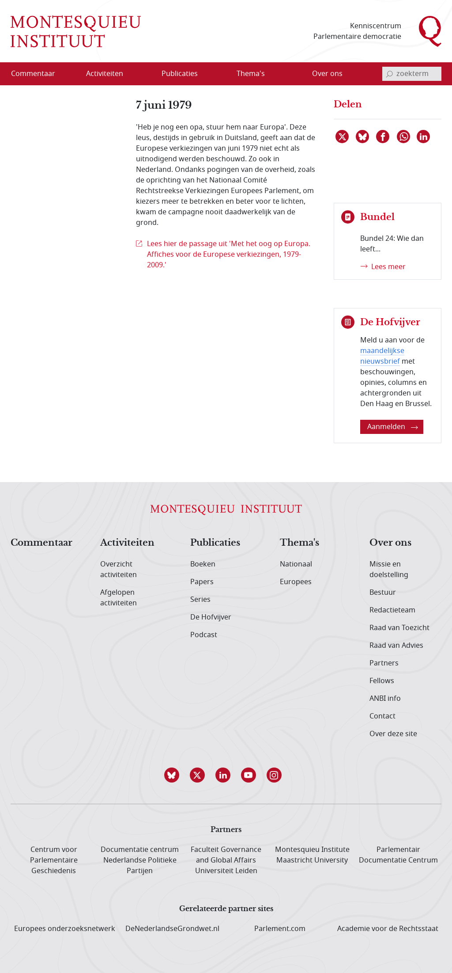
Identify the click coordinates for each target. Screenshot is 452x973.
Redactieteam (392, 610)
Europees (296, 582)
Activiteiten (127, 543)
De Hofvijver (210, 617)
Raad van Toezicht (399, 628)
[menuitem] (38, 73)
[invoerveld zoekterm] (411, 74)
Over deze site (393, 734)
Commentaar (41, 543)
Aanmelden (392, 427)
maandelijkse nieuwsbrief (382, 356)
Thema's (299, 543)
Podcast (203, 635)
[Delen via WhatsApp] (404, 136)
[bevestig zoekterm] (389, 74)
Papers (202, 582)
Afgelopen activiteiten (118, 597)
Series (200, 599)
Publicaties (215, 543)
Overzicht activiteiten (118, 569)
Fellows (381, 681)
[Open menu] (133, 74)
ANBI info (385, 698)
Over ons (390, 543)
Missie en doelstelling (388, 569)
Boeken (202, 564)
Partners (384, 663)
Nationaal (296, 564)
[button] (175, 775)
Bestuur (382, 592)
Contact (382, 716)
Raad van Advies (396, 645)
